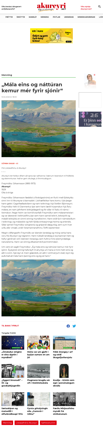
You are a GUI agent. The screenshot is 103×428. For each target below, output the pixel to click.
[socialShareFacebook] (68, 326)
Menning (7, 423)
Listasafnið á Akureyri (26, 423)
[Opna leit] (99, 6)
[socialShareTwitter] (74, 326)
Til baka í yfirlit (10, 326)
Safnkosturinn (48, 423)
